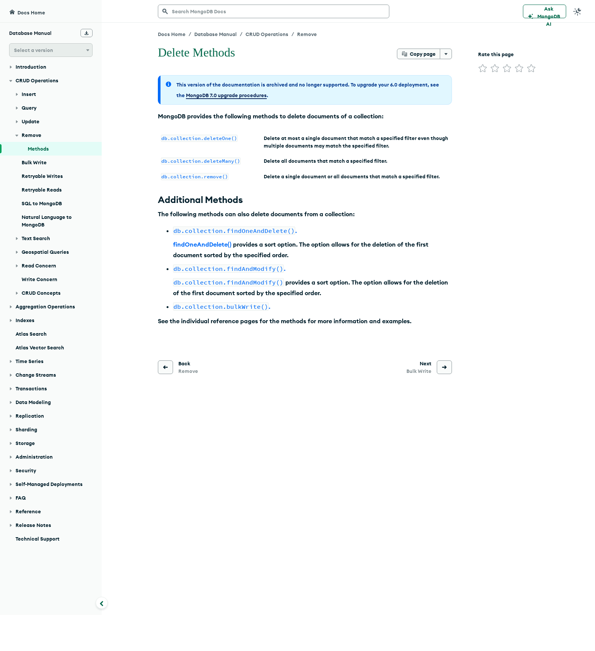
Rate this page (496, 54)
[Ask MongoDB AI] (544, 11)
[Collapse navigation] (102, 603)
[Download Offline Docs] (86, 33)
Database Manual (215, 34)
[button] (51, 50)
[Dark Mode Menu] (577, 11)
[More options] (446, 54)
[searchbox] (273, 11)
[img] (482, 68)
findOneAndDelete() (202, 244)
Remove (307, 34)
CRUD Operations (267, 34)
